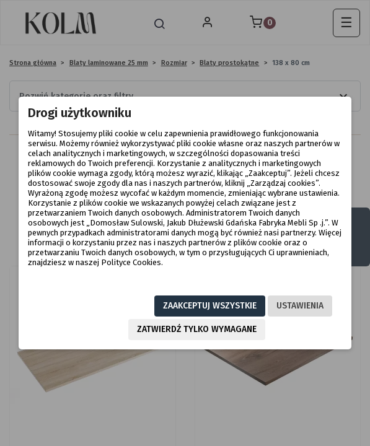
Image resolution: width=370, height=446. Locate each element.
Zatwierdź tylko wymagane (197, 329)
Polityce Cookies (131, 262)
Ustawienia (300, 305)
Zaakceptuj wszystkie (210, 305)
